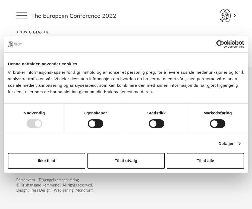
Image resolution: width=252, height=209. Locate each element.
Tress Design (40, 190)
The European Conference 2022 (73, 15)
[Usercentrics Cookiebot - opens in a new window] (220, 44)
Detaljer (226, 143)
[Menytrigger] (21, 15)
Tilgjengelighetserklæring (59, 179)
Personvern (25, 179)
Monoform (84, 190)
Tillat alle (205, 160)
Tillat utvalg (126, 160)
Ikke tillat (46, 160)
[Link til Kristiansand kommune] (228, 15)
